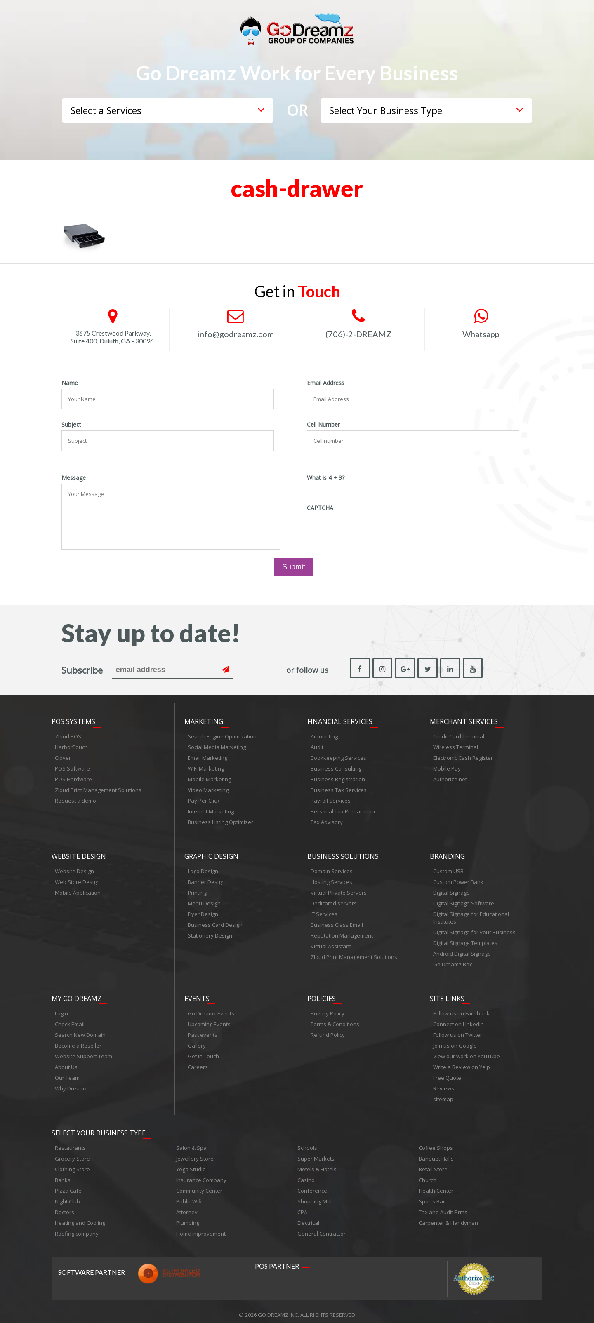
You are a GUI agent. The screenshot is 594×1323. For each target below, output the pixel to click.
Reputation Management (342, 932)
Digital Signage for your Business (474, 929)
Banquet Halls (436, 1152)
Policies (321, 993)
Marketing (203, 719)
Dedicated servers (334, 900)
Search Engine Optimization (222, 734)
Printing (197, 889)
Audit (317, 745)
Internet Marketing (211, 809)
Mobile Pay (447, 767)
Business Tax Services (339, 788)
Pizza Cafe (68, 1184)
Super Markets (316, 1152)
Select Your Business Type (99, 1126)
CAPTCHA (320, 508)
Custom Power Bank (458, 878)
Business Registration (338, 777)
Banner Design (206, 878)
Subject (71, 424)
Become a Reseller (78, 1040)
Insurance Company (201, 1173)
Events (197, 993)
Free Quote (447, 1072)
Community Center (199, 1184)
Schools (307, 1141)
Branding (447, 853)
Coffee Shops (436, 1141)
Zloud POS (68, 734)
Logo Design (203, 868)
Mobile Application (78, 889)
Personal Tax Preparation (343, 809)
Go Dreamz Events (211, 1008)
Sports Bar (432, 1195)
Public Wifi (189, 1195)
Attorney (187, 1206)
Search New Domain (80, 1030)
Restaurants (70, 1141)
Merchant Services (464, 719)
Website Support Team (83, 1051)
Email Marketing (207, 756)
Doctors (64, 1206)
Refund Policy (328, 1030)
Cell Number (323, 424)
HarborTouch (71, 745)
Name (69, 383)
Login (61, 1008)
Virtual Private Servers (339, 889)
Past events (202, 1030)
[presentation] (369, 530)
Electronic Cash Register (463, 756)
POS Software (72, 767)
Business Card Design (215, 921)
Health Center (436, 1184)
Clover (63, 756)
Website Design (79, 853)
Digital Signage (451, 889)
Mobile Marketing (209, 777)
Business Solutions (343, 853)
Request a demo (75, 799)
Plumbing (187, 1216)
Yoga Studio (191, 1163)
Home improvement (201, 1227)
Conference (312, 1184)
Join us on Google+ (456, 1040)
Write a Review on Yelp (461, 1062)
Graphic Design (211, 853)
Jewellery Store (195, 1152)
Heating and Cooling (80, 1216)
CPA (302, 1206)
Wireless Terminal (455, 745)
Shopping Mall (315, 1195)
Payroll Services (331, 799)
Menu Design (204, 900)
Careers (198, 1062)
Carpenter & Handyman (448, 1216)
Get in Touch (203, 1051)
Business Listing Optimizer (220, 820)
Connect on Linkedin (458, 1019)
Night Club (67, 1195)
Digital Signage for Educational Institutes (471, 914)
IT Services (324, 910)
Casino (306, 1173)
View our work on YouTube (466, 1051)
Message (73, 478)
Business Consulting (336, 767)
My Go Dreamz (76, 993)
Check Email (70, 1019)
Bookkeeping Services (338, 756)
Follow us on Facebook (461, 1008)
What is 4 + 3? (325, 478)
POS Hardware (73, 777)
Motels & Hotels (317, 1163)
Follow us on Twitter (457, 1030)
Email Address (325, 383)
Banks (63, 1173)
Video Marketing (208, 788)
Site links (447, 993)
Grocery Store (72, 1152)
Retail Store (433, 1163)
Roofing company (77, 1227)
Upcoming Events (209, 1019)
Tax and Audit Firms (443, 1206)
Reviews (443, 1083)
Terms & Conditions (335, 1019)
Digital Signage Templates (465, 939)
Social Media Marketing (217, 745)
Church (427, 1173)
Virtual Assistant (331, 943)
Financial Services (339, 719)
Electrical (308, 1216)
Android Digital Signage (462, 950)
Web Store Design (77, 878)
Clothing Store (72, 1163)
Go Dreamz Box (452, 961)
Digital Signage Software (463, 900)
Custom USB (448, 868)
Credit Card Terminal (458, 734)
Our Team (67, 1072)
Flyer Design (203, 910)
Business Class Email (337, 921)
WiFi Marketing (206, 767)
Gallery (197, 1040)
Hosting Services (331, 878)
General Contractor (321, 1227)
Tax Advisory (327, 820)
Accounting (324, 734)
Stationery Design (210, 932)
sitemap (443, 1094)
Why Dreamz (71, 1083)
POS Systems (73, 719)
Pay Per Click (203, 799)
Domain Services (332, 868)
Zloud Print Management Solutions (98, 788)
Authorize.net (450, 777)
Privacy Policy (327, 1008)
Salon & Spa (191, 1141)
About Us (66, 1062)
